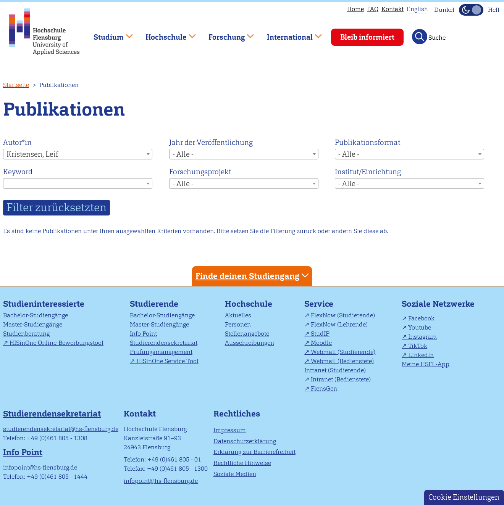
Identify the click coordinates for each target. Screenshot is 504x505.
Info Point (143, 334)
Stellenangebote (247, 334)
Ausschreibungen (249, 343)
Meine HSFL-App (425, 364)
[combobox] (77, 154)
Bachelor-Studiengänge (35, 315)
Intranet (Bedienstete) (341, 379)
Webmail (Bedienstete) (342, 361)
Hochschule (248, 303)
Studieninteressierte (43, 303)
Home (355, 9)
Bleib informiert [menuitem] (367, 37)
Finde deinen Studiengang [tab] (253, 275)
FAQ (372, 9)
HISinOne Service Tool (167, 361)
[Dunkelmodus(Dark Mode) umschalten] (471, 10)
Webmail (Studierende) (343, 352)
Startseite (16, 85)
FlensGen (324, 388)
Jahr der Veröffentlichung (211, 142)
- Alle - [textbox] (183, 154)
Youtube (419, 327)
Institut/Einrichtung (368, 172)
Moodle (321, 343)
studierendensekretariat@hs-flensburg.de (60, 429)
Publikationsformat (367, 142)
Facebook (421, 318)
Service (318, 303)
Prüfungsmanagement (161, 352)
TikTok (417, 346)
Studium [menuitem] (107, 34)
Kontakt (392, 9)
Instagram (422, 337)
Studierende (154, 303)
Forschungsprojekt (200, 172)
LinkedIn (421, 355)
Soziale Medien (234, 474)
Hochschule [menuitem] (165, 34)
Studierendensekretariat (163, 343)
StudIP (320, 334)
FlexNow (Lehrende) (339, 324)
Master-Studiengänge (32, 324)
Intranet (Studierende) (335, 370)
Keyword (17, 172)
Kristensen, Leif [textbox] (32, 154)
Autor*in (17, 142)
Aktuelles (238, 315)
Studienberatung (26, 334)
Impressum (229, 430)
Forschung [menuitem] (225, 34)
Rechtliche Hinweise (242, 463)
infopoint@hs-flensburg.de (40, 467)
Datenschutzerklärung (244, 441)
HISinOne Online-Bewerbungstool (56, 343)
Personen (238, 324)
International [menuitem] (289, 34)
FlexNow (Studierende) (343, 315)
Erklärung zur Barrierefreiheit (254, 452)
